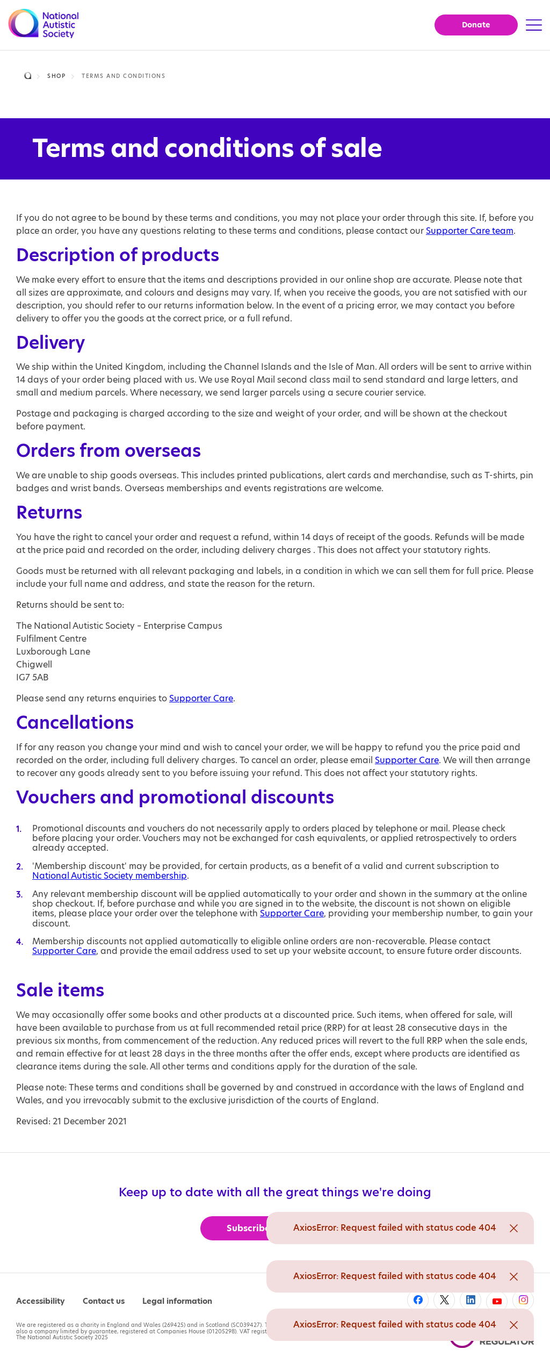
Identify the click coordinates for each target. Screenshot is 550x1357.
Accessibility (40, 1301)
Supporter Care (201, 698)
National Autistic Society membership (109, 876)
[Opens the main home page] (43, 32)
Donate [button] (476, 24)
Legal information (177, 1301)
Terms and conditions (123, 76)
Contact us (104, 1301)
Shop (56, 76)
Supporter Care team (469, 231)
